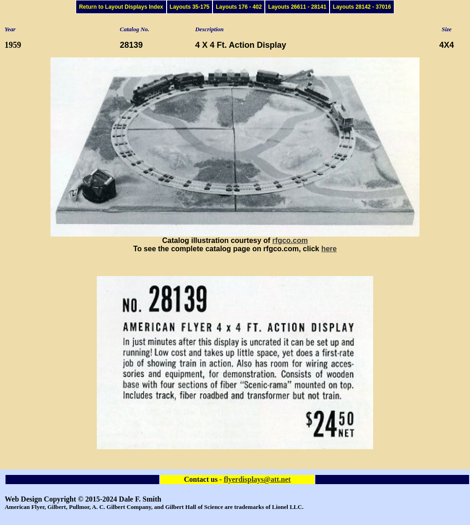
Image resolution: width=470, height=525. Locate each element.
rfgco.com (290, 240)
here (329, 249)
